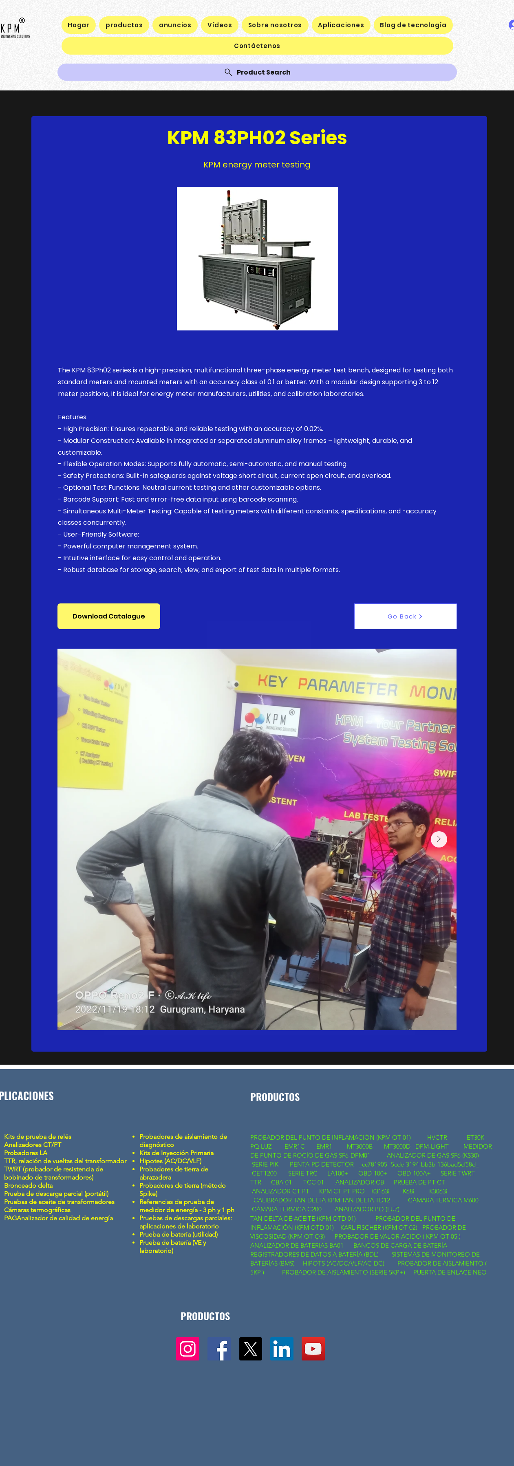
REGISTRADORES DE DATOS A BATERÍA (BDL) (314, 1254)
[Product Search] (257, 72)
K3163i (381, 1191)
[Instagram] (187, 1348)
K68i (409, 1191)
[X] (250, 1348)
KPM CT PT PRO (342, 1191)
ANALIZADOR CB (359, 1182)
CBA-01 (281, 1182)
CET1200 (264, 1173)
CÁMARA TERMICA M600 (443, 1200)
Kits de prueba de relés (38, 1136)
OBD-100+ (373, 1173)
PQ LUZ (261, 1146)
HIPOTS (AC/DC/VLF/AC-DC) (343, 1263)
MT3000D (397, 1146)
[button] (108, 616)
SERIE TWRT (458, 1173)
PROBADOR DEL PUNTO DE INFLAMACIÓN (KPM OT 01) (331, 1137)
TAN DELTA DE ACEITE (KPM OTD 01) (304, 1218)
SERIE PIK (265, 1164)
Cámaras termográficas (37, 1210)
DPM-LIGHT (434, 1146)
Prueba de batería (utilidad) (178, 1234)
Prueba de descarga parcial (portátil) (56, 1193)
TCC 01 (313, 1182)
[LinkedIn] (281, 1348)
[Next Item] (439, 839)
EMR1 (325, 1146)
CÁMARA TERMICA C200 (287, 1209)
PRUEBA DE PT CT (420, 1182)
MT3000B (360, 1146)
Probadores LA (25, 1153)
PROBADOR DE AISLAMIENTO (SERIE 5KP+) (343, 1272)
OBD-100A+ (414, 1173)
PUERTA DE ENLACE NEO (450, 1272)
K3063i (438, 1191)
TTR (255, 1182)
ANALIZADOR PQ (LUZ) (368, 1209)
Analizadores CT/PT (34, 1145)
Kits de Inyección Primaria (176, 1153)
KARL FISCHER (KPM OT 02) (379, 1227)
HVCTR (437, 1137)
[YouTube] (313, 1348)
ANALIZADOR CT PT (281, 1191)
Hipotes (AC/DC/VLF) (170, 1161)
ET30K (475, 1137)
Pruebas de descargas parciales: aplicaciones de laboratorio (185, 1222)
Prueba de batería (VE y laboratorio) (172, 1247)
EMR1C (295, 1146)
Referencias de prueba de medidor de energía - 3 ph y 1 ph (186, 1206)
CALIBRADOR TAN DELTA (290, 1200)
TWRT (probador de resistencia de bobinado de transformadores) (53, 1173)
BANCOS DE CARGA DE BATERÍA (401, 1245)
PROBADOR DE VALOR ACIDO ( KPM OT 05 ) (398, 1236)
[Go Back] (405, 616)
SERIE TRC (303, 1173)
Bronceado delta (29, 1185)
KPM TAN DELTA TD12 (361, 1200)
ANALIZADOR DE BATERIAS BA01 (297, 1245)
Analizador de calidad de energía (65, 1218)
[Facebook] (219, 1348)
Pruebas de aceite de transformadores (59, 1202)
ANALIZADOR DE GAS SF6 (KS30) (433, 1155)
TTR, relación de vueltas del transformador (66, 1161)
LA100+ (338, 1173)
